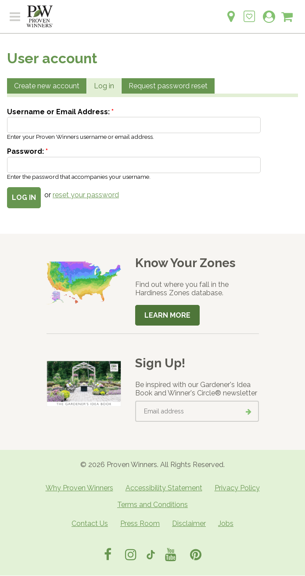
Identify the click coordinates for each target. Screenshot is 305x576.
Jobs (225, 523)
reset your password (86, 195)
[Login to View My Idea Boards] (249, 11)
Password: (27, 151)
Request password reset (168, 86)
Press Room (140, 523)
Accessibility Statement (164, 488)
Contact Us (90, 523)
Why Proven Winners (79, 488)
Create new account (46, 86)
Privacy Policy (237, 488)
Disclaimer (189, 523)
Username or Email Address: (60, 112)
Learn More (167, 315)
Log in (104, 86)
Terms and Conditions (152, 504)
